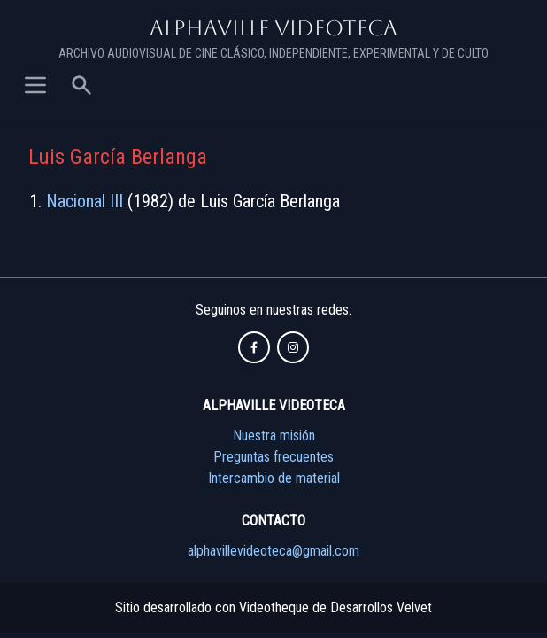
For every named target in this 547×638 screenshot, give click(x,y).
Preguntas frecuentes (273, 456)
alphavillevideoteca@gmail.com (273, 550)
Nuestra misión (274, 435)
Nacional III (84, 201)
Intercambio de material (274, 478)
